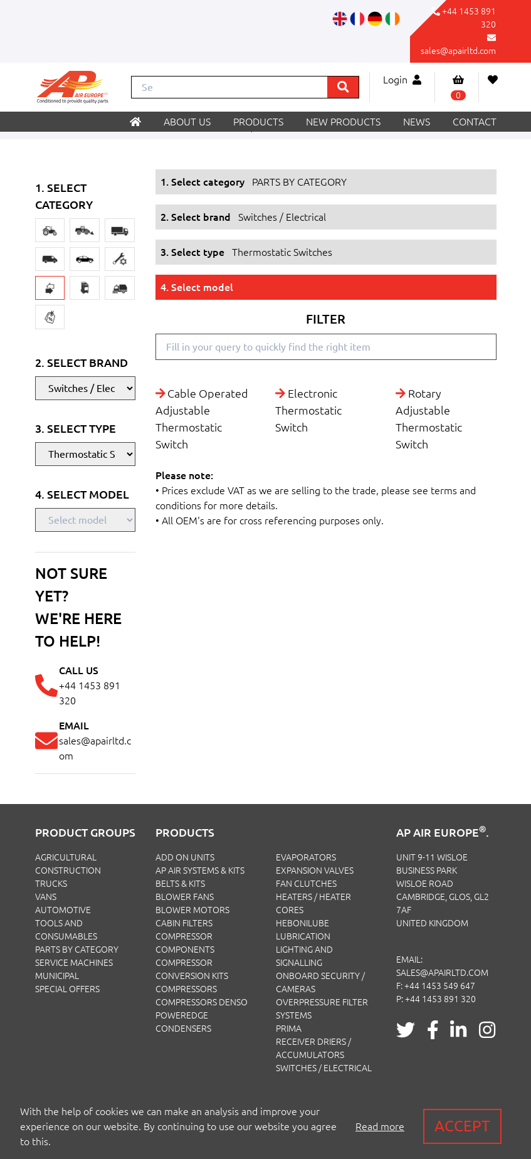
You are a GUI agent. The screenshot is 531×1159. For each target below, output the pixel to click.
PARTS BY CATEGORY (76, 950)
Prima (289, 1029)
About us (187, 121)
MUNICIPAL (57, 976)
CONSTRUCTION (68, 870)
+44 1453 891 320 (440, 999)
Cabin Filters (184, 923)
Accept (462, 1126)
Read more (379, 1126)
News (416, 121)
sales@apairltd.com (458, 51)
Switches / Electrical (324, 1068)
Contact (475, 121)
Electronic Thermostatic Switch (308, 410)
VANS (45, 897)
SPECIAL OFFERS (67, 989)
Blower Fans (184, 897)
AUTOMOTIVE (63, 910)
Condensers (183, 1029)
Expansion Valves (315, 870)
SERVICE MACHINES (74, 963)
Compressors (186, 989)
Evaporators (306, 857)
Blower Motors (192, 910)
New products (343, 121)
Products (258, 121)
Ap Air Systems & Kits (199, 870)
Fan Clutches (306, 884)
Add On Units (184, 857)
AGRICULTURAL (66, 857)
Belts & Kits (180, 884)
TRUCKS (51, 884)
